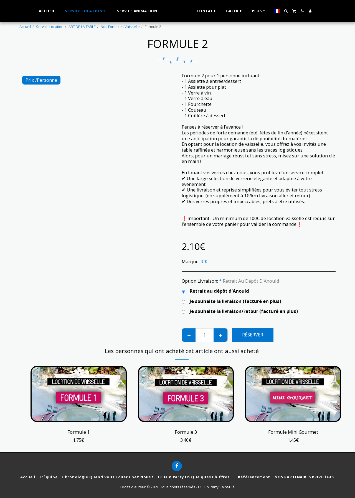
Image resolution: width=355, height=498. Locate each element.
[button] (292, 11)
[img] (79, 394)
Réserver (252, 334)
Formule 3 (186, 432)
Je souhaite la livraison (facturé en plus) (231, 301)
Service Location (50, 26)
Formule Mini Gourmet (293, 432)
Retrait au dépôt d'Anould (215, 291)
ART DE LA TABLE (82, 26)
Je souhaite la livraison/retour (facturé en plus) (240, 311)
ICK (204, 261)
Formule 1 (78, 432)
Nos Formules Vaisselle (120, 26)
